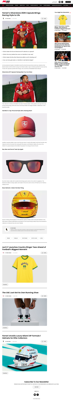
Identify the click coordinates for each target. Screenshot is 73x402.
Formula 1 (16, 238)
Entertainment (47, 5)
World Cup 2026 (9, 5)
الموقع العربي (54, 1)
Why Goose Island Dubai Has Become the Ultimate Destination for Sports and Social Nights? (62, 45)
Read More (5, 284)
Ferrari (8, 238)
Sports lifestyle (34, 5)
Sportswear (24, 238)
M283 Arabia (9, 252)
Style (27, 5)
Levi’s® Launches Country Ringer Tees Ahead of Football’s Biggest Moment (62, 27)
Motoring (66, 5)
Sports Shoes (34, 238)
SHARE (44, 18)
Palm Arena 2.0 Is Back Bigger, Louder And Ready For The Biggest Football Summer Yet (62, 64)
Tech (41, 5)
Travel (16, 5)
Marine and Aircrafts (57, 5)
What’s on (22, 5)
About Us (36, 391)
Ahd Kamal (9, 18)
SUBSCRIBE (68, 1)
